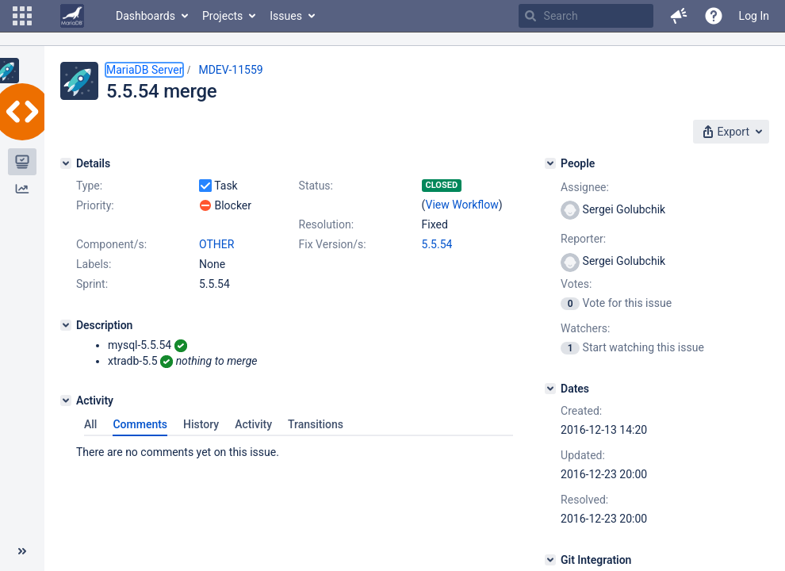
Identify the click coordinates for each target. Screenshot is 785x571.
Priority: (95, 205)
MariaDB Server (144, 69)
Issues (286, 16)
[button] (22, 16)
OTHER (216, 244)
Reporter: (583, 238)
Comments (140, 424)
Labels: (93, 264)
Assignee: (585, 187)
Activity (253, 424)
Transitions (315, 424)
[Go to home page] (72, 16)
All (90, 424)
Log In (754, 16)
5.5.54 (437, 244)
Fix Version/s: (332, 244)
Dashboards (145, 16)
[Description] (65, 325)
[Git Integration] (550, 559)
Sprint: (92, 284)
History (201, 424)
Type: (89, 185)
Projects (222, 16)
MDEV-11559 (230, 69)
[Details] (65, 163)
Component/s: (111, 244)
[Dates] (550, 388)
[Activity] (65, 400)
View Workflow (462, 204)
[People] (550, 163)
